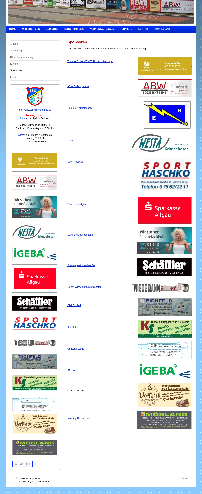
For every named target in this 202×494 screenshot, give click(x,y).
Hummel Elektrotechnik (79, 108)
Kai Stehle (72, 327)
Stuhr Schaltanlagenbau (80, 234)
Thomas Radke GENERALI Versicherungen (90, 61)
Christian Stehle (75, 348)
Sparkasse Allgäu (76, 204)
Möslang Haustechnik (78, 418)
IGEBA (71, 370)
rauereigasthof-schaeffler (82, 265)
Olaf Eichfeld (74, 305)
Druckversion (23, 478)
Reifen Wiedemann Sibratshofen (84, 287)
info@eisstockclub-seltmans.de (35, 110)
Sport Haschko (75, 161)
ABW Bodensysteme (78, 86)
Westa (70, 140)
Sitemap (37, 478)
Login (184, 478)
